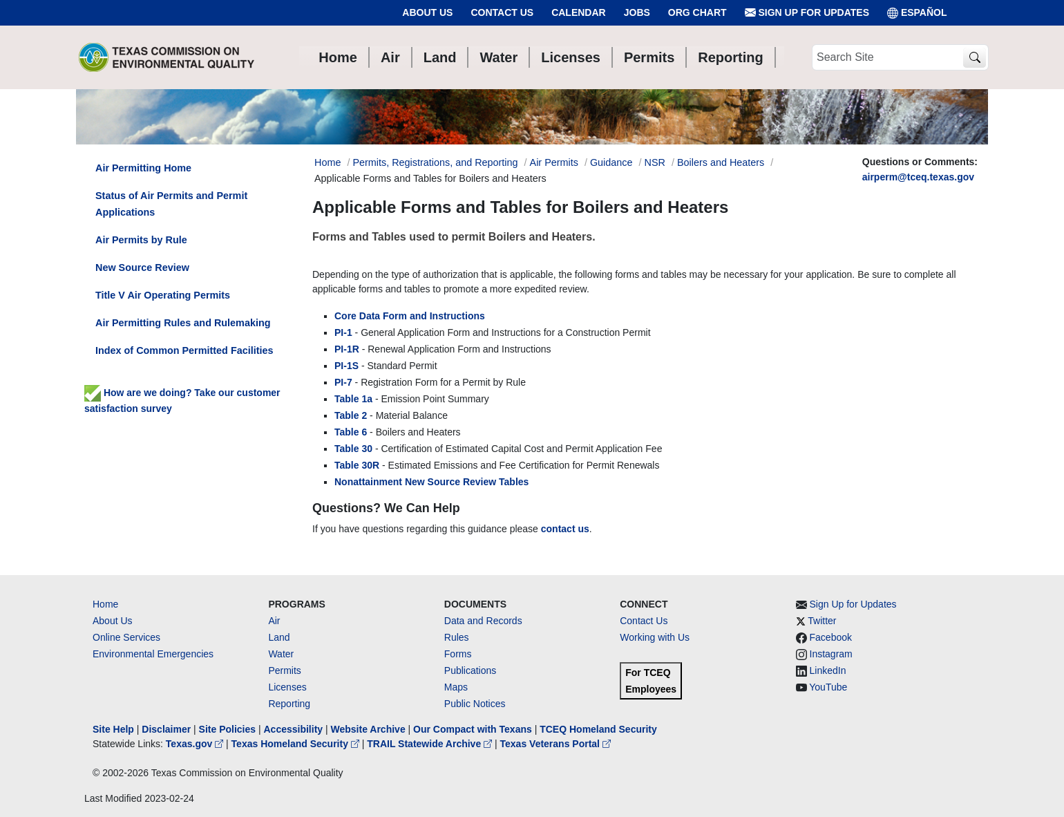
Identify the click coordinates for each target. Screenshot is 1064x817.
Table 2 (350, 415)
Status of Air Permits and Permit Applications (171, 204)
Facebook (831, 637)
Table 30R (356, 465)
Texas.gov (196, 743)
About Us (427, 12)
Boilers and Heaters (720, 162)
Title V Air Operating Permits (162, 295)
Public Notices (475, 703)
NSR (655, 162)
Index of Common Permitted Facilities (184, 350)
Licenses (287, 687)
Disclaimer (166, 729)
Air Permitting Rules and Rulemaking (182, 322)
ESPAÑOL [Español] (917, 13)
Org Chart (697, 12)
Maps (456, 687)
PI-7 (343, 382)
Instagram (831, 653)
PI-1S (346, 365)
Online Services (126, 637)
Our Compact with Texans (472, 729)
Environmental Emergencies (153, 653)
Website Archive (368, 729)
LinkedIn (828, 670)
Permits (284, 670)
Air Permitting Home (143, 167)
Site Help (113, 729)
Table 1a (353, 398)
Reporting (289, 703)
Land (278, 637)
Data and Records (483, 620)
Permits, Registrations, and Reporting (434, 162)
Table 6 (350, 432)
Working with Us (655, 637)
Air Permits (554, 162)
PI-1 (343, 332)
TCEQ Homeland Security (598, 729)
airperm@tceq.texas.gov (918, 176)
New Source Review (142, 267)
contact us (565, 528)
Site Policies (227, 729)
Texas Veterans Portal (555, 743)
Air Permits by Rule (141, 239)
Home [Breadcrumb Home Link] (327, 162)
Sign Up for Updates (807, 13)
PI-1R (346, 349)
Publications (470, 670)
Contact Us (502, 12)
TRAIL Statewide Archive (431, 743)
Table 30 (353, 448)
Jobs (637, 12)
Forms (458, 653)
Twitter (822, 620)
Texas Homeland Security (296, 743)
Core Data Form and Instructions (409, 315)
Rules (456, 637)
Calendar (578, 12)
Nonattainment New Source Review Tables (431, 481)
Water (281, 653)
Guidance (611, 162)
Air (274, 620)
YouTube (828, 687)
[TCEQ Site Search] (974, 57)
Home (105, 604)
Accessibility (294, 729)
